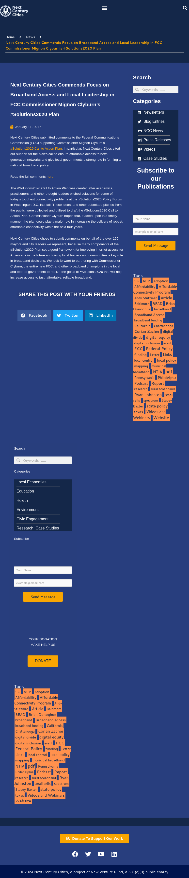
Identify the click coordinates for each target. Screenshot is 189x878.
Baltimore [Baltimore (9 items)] (141, 303)
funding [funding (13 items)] (140, 354)
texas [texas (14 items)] (138, 411)
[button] (105, 8)
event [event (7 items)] (167, 343)
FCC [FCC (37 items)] (138, 348)
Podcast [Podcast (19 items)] (141, 383)
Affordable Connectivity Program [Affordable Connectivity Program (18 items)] (155, 289)
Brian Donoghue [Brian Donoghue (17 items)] (42, 714)
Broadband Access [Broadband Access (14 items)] (149, 314)
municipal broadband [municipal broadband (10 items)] (149, 369)
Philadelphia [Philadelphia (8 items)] (167, 377)
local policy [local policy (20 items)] (166, 360)
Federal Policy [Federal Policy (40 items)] (159, 348)
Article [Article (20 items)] (166, 297)
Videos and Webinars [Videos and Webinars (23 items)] (149, 414)
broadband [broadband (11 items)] (162, 309)
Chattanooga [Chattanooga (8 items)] (163, 325)
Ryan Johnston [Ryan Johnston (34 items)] (148, 394)
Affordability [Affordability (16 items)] (144, 286)
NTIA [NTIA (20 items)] (157, 371)
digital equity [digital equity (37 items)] (158, 337)
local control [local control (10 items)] (143, 360)
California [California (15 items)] (142, 325)
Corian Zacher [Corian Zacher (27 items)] (146, 331)
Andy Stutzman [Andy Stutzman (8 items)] (145, 298)
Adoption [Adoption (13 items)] (160, 280)
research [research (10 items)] (140, 388)
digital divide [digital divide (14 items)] (25, 737)
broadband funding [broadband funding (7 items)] (148, 320)
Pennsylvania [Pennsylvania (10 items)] (144, 377)
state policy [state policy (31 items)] (157, 406)
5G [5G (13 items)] (136, 280)
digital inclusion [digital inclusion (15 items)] (147, 343)
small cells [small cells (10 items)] (42, 783)
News (30, 37)
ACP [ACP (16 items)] (146, 280)
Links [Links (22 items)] (167, 354)
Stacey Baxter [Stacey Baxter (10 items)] (26, 789)
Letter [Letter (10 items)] (154, 354)
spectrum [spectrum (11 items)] (150, 400)
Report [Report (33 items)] (157, 383)
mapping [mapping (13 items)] (141, 366)
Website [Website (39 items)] (161, 417)
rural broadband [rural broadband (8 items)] (163, 388)
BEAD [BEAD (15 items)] (158, 303)
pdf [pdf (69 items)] (168, 371)
